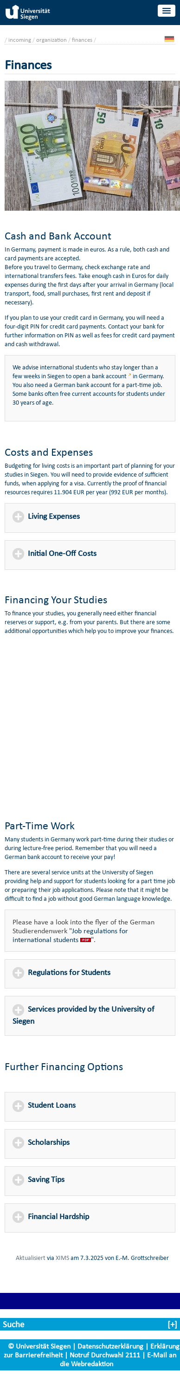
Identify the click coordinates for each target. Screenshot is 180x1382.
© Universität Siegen (39, 1346)
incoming (19, 39)
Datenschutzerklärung (110, 1346)
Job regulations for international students (70, 935)
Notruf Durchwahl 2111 (105, 1354)
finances (82, 39)
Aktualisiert (30, 1257)
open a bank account (100, 376)
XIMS (62, 1257)
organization (51, 39)
